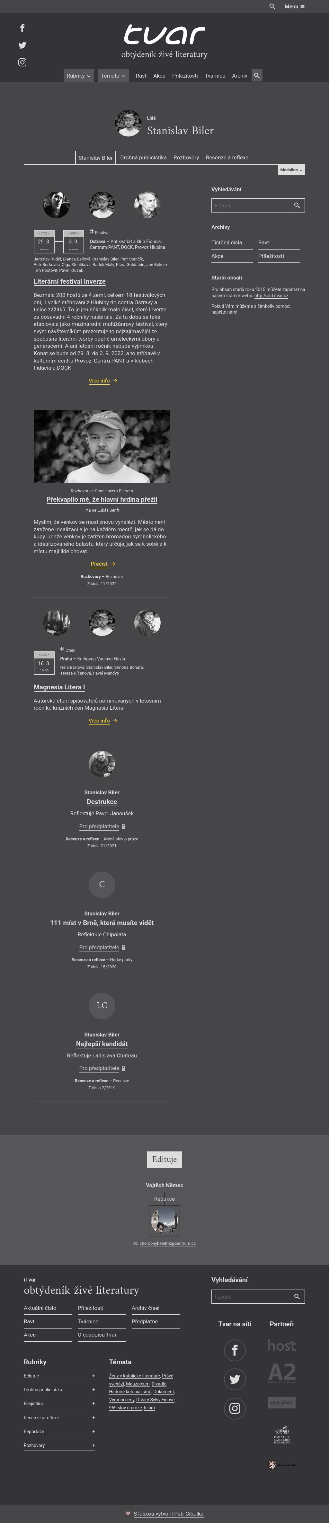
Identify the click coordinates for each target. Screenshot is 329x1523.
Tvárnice (215, 75)
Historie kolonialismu (130, 1391)
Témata (113, 75)
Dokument (163, 1391)
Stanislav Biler (95, 158)
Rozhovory (186, 157)
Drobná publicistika (143, 157)
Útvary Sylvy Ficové (155, 1399)
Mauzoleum (137, 1383)
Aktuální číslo (40, 1308)
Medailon (291, 169)
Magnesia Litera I (59, 687)
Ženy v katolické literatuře (134, 1375)
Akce (159, 75)
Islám (149, 1407)
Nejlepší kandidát (102, 1044)
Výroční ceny (121, 1399)
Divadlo (159, 1383)
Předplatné (145, 1321)
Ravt (141, 75)
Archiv (239, 75)
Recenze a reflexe (227, 157)
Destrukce (102, 802)
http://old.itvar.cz (271, 295)
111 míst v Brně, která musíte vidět (102, 923)
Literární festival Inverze (70, 281)
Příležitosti (185, 75)
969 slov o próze (125, 1407)
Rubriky (79, 75)
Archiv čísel (146, 1308)
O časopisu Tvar (97, 1334)
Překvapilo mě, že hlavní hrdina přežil (102, 499)
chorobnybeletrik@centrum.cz (168, 1243)
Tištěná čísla (226, 242)
